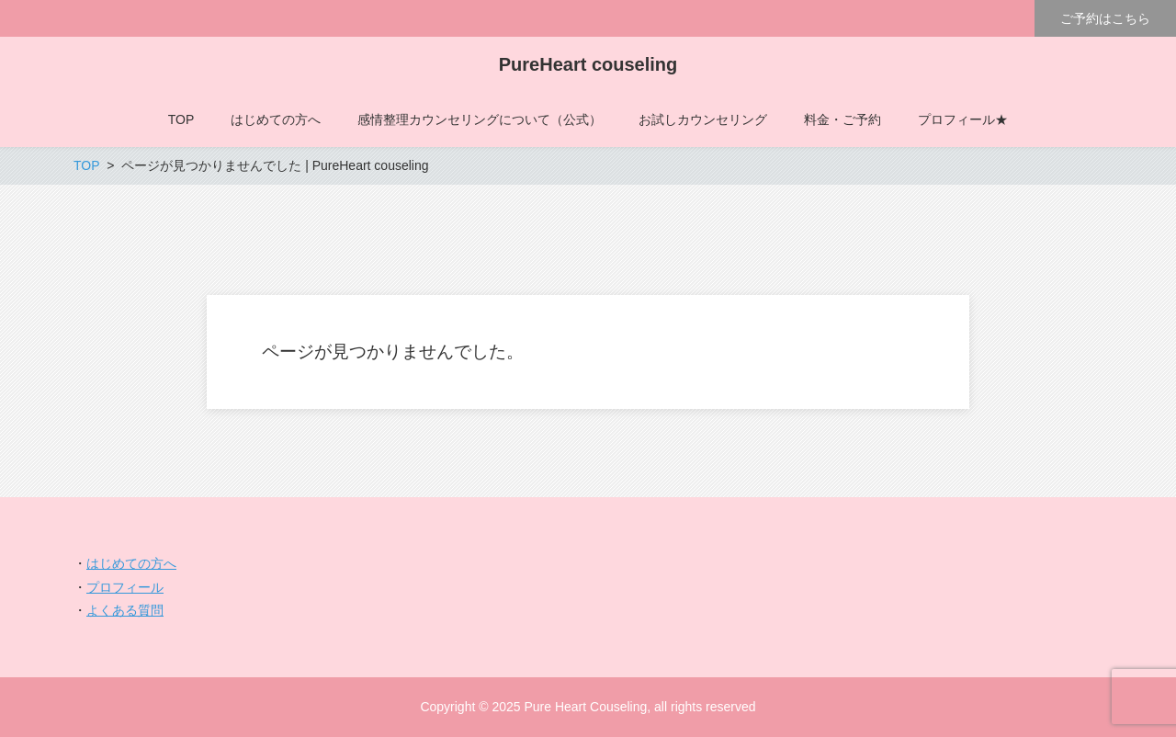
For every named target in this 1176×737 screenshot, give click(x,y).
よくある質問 (125, 610)
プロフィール (125, 587)
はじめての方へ (131, 563)
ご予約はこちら (1105, 18)
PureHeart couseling (588, 64)
